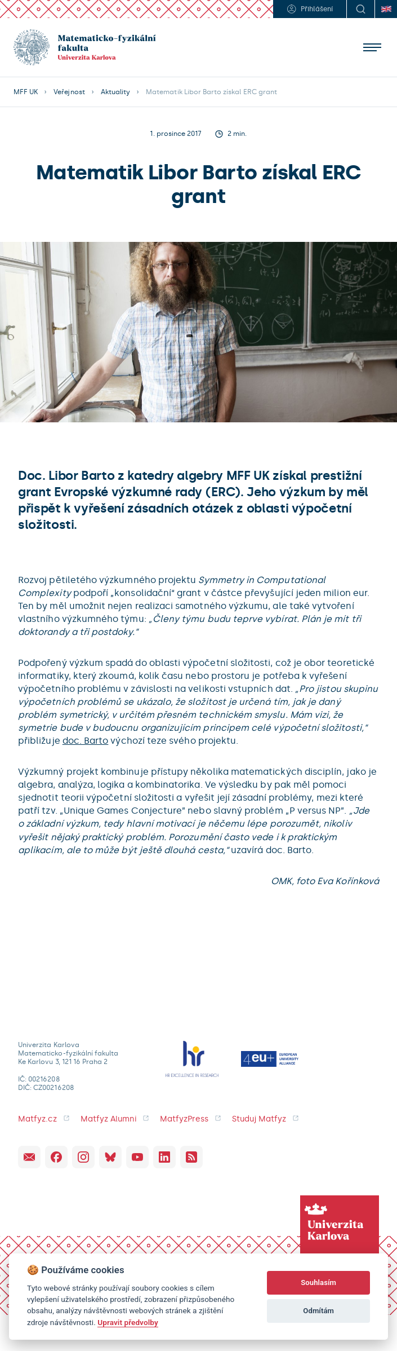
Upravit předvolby (127, 1322)
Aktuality (115, 92)
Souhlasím (318, 1282)
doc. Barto (86, 740)
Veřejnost (68, 92)
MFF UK (26, 92)
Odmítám (318, 1310)
